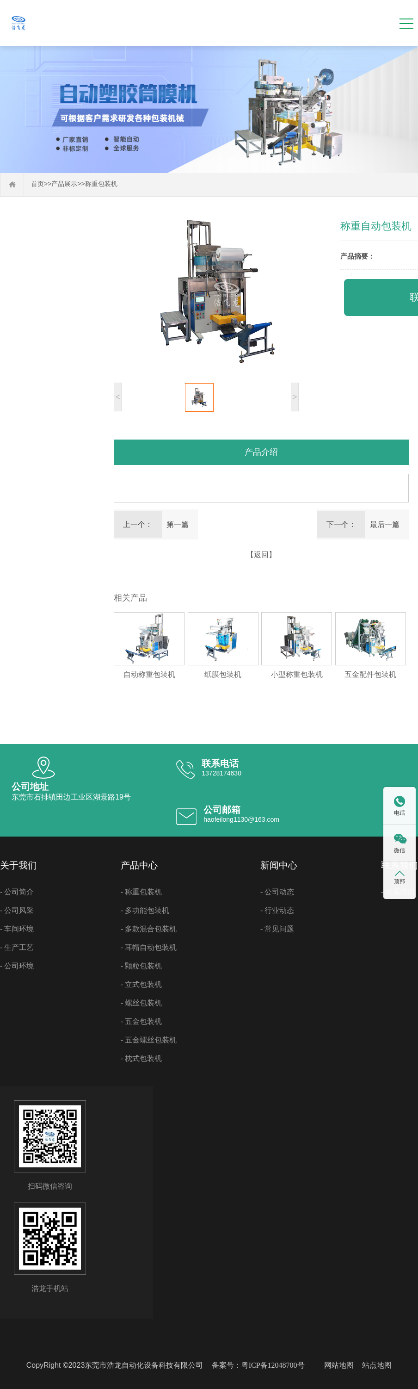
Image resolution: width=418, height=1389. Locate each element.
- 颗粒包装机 (141, 966)
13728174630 (221, 773)
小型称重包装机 (297, 674)
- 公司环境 (17, 966)
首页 (37, 183)
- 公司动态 (277, 892)
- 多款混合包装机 (149, 929)
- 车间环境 (17, 929)
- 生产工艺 (17, 947)
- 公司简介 (17, 892)
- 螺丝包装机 (141, 1003)
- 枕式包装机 (141, 1058)
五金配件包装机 (370, 674)
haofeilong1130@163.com (241, 819)
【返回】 (261, 554)
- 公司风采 (17, 910)
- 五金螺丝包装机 (149, 1040)
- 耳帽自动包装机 (149, 947)
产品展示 (64, 183)
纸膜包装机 (222, 674)
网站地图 (339, 1365)
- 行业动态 (277, 910)
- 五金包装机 (141, 1021)
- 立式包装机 (141, 984)
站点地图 (377, 1365)
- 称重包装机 (141, 892)
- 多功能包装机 (145, 910)
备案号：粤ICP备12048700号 (258, 1365)
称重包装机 (101, 183)
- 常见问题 (277, 929)
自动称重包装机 (149, 674)
